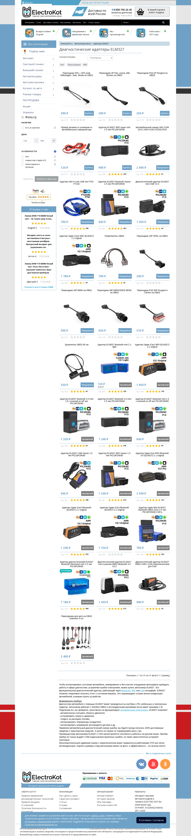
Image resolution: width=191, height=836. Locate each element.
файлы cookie (98, 815)
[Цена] (27, 140)
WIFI (85, 64)
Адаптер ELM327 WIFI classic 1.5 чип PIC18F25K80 (114, 454)
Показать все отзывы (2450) (38, 287)
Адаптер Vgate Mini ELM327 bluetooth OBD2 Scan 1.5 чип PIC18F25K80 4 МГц (152, 509)
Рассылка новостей (107, 805)
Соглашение (65, 808)
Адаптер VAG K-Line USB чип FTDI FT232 (76, 182)
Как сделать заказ (68, 795)
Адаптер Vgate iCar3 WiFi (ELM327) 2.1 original (76, 237)
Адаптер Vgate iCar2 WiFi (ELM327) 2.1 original (152, 345)
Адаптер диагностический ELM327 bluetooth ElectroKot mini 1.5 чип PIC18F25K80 (76, 564)
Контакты (77, 22)
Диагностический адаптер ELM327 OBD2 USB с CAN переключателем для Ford (152, 564)
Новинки (28, 112)
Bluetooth (125, 690)
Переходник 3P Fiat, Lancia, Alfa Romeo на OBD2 (114, 74)
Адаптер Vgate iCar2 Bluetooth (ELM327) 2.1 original (76, 508)
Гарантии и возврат (69, 798)
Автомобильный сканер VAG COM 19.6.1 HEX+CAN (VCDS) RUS (152, 128)
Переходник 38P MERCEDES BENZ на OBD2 (114, 291)
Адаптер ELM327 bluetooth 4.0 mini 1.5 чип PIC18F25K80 (114, 400)
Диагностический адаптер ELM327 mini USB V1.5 (152, 182)
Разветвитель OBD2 (114, 236)
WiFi (133, 690)
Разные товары (32, 94)
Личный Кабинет (105, 795)
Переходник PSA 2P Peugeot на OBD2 (152, 74)
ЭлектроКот (29, 22)
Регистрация (101, 2)
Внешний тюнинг (33, 70)
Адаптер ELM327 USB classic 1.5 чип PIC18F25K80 (77, 454)
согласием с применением (38, 821)
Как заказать (65, 22)
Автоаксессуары (32, 76)
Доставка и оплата (50, 22)
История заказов (105, 798)
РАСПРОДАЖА (31, 100)
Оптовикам (27, 811)
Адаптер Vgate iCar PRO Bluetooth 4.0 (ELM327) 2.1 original (152, 454)
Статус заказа (94, 22)
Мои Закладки (104, 802)
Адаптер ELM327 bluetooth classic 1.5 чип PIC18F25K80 (114, 182)
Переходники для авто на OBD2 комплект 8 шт (76, 617)
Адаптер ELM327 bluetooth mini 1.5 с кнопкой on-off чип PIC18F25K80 (152, 400)
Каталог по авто (32, 88)
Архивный (125, 384)
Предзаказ (163, 167)
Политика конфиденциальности (41, 824)
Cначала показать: (67, 57)
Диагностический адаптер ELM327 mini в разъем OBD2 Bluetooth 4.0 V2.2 (114, 564)
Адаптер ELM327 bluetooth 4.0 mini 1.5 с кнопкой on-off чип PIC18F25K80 (76, 401)
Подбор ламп (34, 52)
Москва (27, 2)
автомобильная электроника (134, 710)
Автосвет (28, 58)
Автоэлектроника (33, 82)
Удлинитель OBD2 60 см (76, 344)
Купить (89, 113)
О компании (27, 805)
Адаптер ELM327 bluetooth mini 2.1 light (114, 345)
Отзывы (63, 805)
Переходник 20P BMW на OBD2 (76, 290)
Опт (84, 22)
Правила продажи (30, 802)
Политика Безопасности (33, 808)
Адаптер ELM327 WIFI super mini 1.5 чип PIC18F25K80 (114, 128)
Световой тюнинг (33, 64)
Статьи (63, 802)
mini (62, 64)
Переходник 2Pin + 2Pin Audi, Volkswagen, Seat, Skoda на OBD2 (76, 74)
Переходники (74, 64)
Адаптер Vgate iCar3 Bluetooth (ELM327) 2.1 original (114, 508)
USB (142, 690)
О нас (39, 22)
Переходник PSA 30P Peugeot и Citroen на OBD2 (152, 291)
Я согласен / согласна (151, 820)
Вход (85, 2)
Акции (26, 106)
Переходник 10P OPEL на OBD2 (152, 236)
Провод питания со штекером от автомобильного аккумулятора (76, 128)
